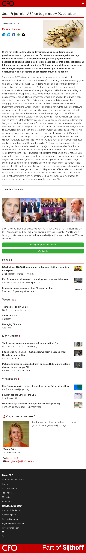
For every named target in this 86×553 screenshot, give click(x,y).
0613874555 (12, 458)
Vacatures (8, 299)
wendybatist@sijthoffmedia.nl (20, 461)
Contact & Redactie (11, 510)
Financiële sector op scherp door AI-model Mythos (27, 288)
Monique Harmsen (11, 29)
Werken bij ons (9, 515)
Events (5, 484)
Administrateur (9, 315)
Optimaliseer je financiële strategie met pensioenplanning (31, 403)
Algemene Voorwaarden (13, 523)
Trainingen (7, 493)
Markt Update (10, 336)
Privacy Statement (10, 519)
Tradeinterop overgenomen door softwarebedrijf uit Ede (30, 343)
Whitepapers (9, 378)
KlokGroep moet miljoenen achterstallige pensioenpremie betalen (35, 279)
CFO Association (9, 488)
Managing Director (11, 324)
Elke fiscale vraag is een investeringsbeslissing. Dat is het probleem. (36, 386)
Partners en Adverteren (13, 479)
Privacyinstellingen (10, 528)
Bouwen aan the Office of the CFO (19, 395)
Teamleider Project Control (15, 307)
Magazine (6, 497)
